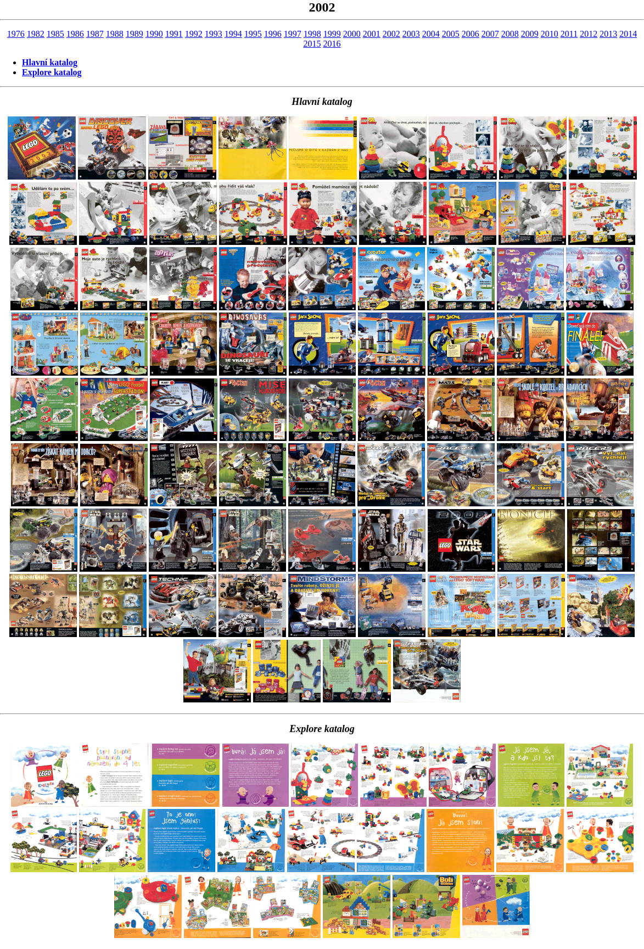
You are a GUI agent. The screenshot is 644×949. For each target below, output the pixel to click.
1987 (95, 33)
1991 (174, 33)
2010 (549, 33)
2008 (510, 33)
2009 (530, 33)
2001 (371, 33)
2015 (312, 43)
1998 (312, 33)
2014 (628, 33)
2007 (490, 33)
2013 (608, 33)
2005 (451, 33)
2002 (391, 33)
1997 (292, 33)
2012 (588, 33)
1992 (194, 33)
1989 (134, 33)
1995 (253, 33)
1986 (75, 33)
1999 (332, 33)
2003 (411, 33)
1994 (233, 33)
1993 (213, 33)
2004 (431, 33)
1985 (55, 33)
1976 (16, 33)
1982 (35, 33)
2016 (332, 43)
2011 (569, 33)
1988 (115, 33)
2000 (352, 33)
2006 (470, 33)
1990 (154, 33)
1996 (273, 33)
